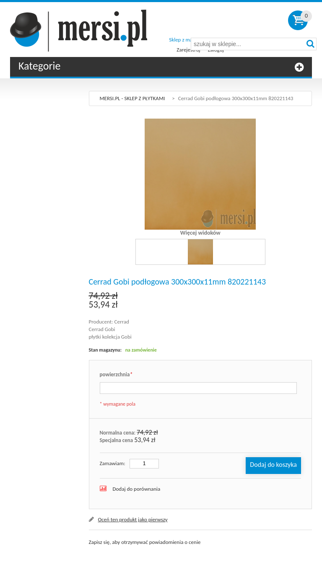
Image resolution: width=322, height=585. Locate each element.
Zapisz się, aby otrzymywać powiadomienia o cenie (145, 542)
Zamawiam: (112, 463)
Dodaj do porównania (137, 489)
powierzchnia (116, 375)
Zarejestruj (188, 50)
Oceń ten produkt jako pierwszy (133, 519)
